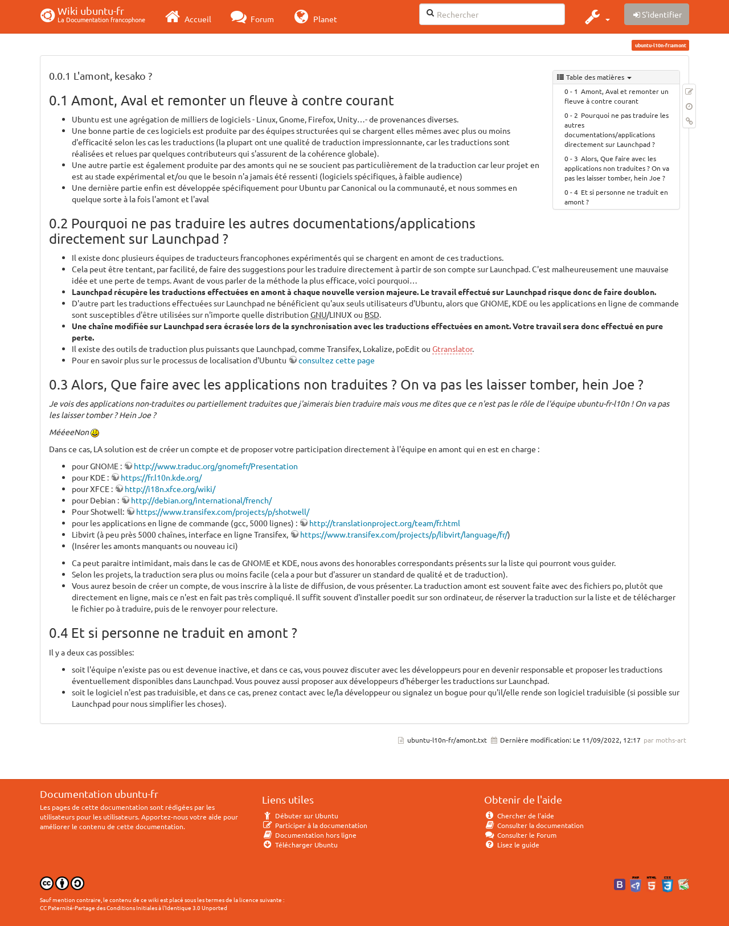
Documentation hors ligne (309, 834)
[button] (596, 16)
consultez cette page (336, 360)
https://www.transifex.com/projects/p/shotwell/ (222, 511)
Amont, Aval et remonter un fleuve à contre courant (616, 96)
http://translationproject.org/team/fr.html (384, 523)
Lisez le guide (511, 844)
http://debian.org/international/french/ (201, 500)
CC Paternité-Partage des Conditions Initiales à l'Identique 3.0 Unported (133, 907)
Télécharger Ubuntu (300, 844)
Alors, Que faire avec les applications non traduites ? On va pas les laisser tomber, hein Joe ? (616, 168)
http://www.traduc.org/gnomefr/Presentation (216, 466)
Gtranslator (452, 348)
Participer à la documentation (314, 825)
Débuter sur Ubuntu (300, 815)
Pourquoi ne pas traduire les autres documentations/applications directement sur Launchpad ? (616, 129)
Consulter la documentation (534, 825)
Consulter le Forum (520, 834)
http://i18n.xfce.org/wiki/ (170, 489)
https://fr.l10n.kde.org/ (161, 477)
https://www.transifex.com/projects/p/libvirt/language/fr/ (403, 534)
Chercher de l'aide (519, 815)
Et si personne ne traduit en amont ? (616, 196)
